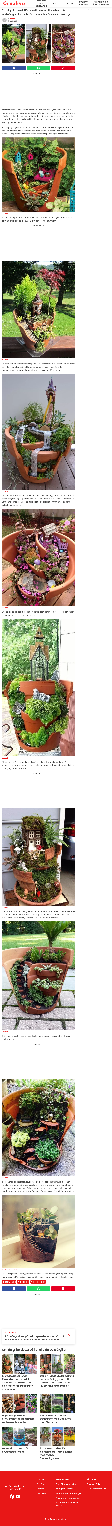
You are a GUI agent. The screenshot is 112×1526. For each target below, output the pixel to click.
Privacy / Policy (94, 1484)
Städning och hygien (83, 3)
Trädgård (57, 3)
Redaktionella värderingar (68, 1493)
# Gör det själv (38, 1281)
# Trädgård (23, 1281)
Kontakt (40, 1488)
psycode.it (41, 1493)
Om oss (40, 1484)
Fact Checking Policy (66, 1484)
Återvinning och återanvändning (101, 3)
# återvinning (9, 1281)
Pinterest (5, 213)
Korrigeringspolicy (65, 1488)
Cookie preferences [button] (96, 1488)
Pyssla (70, 3)
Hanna (12, 19)
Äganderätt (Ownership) (68, 1498)
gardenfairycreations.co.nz (10, 1269)
